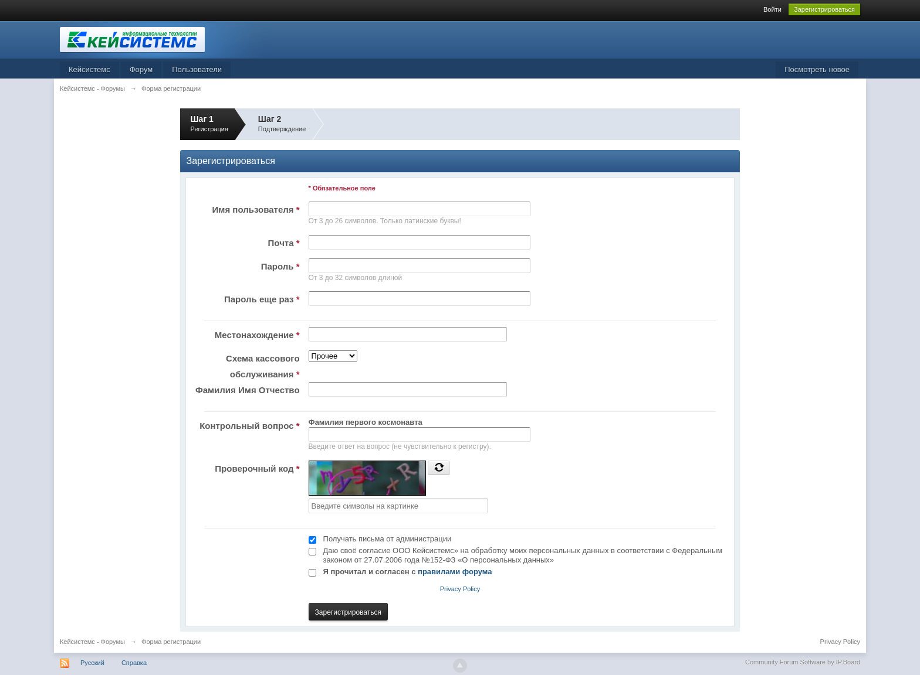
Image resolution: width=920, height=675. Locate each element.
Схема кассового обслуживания (262, 366)
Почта (284, 243)
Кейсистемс (89, 69)
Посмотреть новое (817, 69)
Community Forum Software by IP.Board (802, 662)
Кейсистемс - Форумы (92, 641)
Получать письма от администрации (387, 538)
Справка (134, 662)
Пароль (280, 266)
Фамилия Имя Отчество (247, 390)
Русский (92, 662)
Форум (141, 69)
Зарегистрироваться (824, 9)
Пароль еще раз (262, 299)
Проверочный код (257, 468)
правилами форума (455, 571)
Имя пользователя (256, 209)
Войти (772, 9)
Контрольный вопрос (249, 426)
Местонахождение (257, 335)
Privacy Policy (460, 588)
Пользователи (197, 69)
